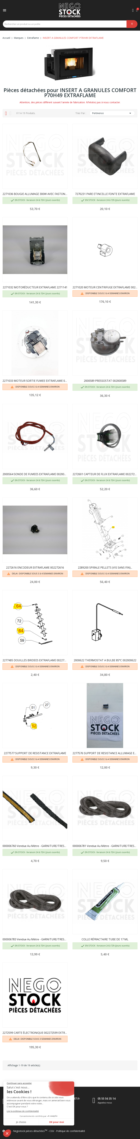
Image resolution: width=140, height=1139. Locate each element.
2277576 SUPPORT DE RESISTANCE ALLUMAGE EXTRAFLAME (105, 753)
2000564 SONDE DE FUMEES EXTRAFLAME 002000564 (35, 474)
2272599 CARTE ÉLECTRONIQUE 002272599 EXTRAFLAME (35, 1032)
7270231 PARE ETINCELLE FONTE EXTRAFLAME (105, 194)
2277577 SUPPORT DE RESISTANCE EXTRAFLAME (35, 753)
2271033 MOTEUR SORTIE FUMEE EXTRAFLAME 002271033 (35, 380)
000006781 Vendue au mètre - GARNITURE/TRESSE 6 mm (105, 846)
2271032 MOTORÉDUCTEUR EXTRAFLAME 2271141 (35, 287)
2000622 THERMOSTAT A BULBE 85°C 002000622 (105, 660)
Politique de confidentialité (70, 1131)
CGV (51, 1131)
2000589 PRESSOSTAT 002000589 (105, 380)
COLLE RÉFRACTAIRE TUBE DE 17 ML (105, 939)
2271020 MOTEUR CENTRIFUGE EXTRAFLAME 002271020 (105, 287)
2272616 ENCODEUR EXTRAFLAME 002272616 (35, 567)
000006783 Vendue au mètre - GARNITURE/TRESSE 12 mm (35, 939)
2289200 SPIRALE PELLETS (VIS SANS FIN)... (105, 567)
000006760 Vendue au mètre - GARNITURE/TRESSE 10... (35, 846)
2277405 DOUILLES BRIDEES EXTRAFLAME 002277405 (35, 660)
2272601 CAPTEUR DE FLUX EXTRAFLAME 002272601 (105, 474)
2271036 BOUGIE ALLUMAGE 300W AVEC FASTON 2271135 (35, 194)
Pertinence (112, 113)
